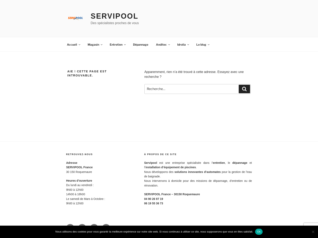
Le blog (203, 44)
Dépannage (140, 44)
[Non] (313, 232)
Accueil (74, 44)
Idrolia (183, 44)
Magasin (95, 44)
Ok (259, 231)
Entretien (118, 44)
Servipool (114, 16)
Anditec (163, 44)
